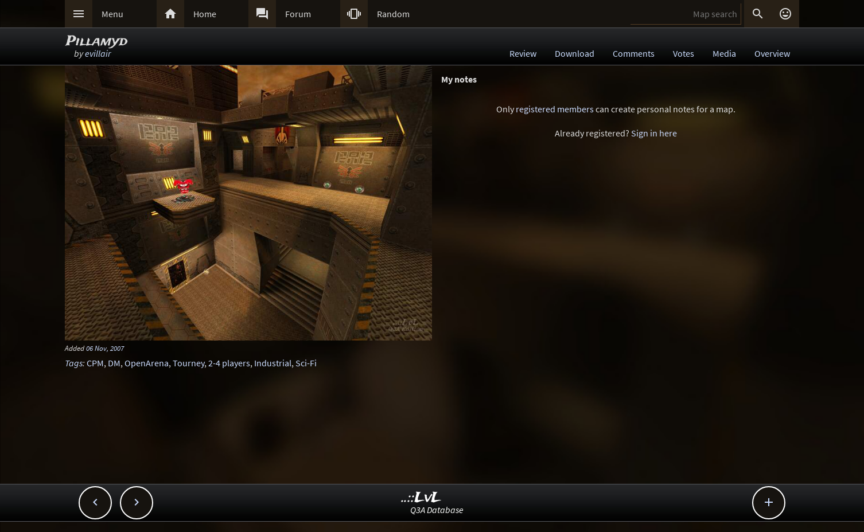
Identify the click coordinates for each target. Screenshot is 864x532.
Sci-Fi (306, 363)
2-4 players (229, 363)
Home (204, 13)
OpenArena (146, 363)
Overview (772, 53)
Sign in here (654, 133)
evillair (98, 53)
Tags (74, 363)
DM (114, 363)
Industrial (272, 363)
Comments (634, 53)
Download (574, 53)
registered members (555, 109)
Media (724, 53)
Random (393, 13)
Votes (683, 53)
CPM (95, 363)
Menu (112, 13)
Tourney (188, 363)
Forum (298, 13)
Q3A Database (437, 509)
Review (522, 53)
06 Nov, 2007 (105, 348)
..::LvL (421, 498)
